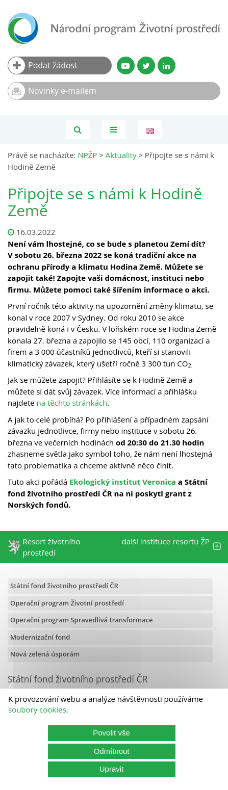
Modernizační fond (40, 637)
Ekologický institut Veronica (122, 482)
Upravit (111, 769)
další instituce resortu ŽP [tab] (171, 547)
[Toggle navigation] (113, 129)
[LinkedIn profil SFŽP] (166, 65)
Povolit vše (111, 732)
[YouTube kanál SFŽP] (126, 65)
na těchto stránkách (72, 403)
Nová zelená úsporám (45, 654)
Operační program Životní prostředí (67, 603)
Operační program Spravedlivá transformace (81, 619)
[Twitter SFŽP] (146, 65)
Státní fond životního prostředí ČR (64, 585)
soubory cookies (37, 709)
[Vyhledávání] (78, 129)
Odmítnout (111, 751)
